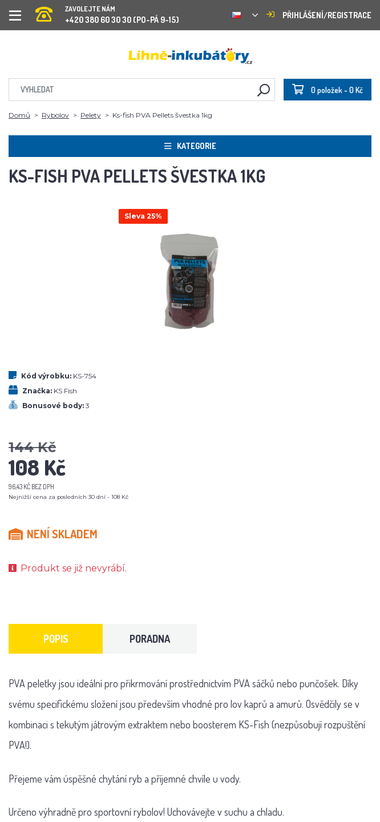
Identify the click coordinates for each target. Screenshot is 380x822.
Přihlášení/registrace (318, 15)
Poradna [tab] (150, 638)
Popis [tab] (55, 638)
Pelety (90, 115)
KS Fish (65, 390)
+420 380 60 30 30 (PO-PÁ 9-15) (107, 11)
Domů (19, 115)
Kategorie (190, 146)
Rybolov (55, 115)
